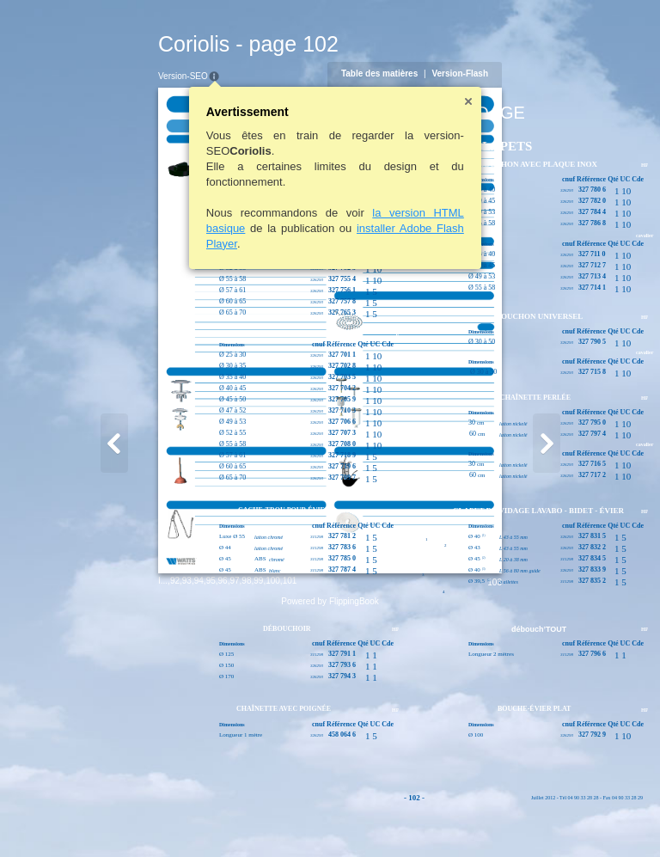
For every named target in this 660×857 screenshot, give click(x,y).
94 (114, 818)
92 (90, 818)
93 (102, 818)
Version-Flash (544, 73)
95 (126, 818)
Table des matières (463, 73)
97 (151, 818)
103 (578, 819)
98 (163, 818)
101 (206, 818)
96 (139, 818)
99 (175, 818)
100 (189, 818)
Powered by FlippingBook (329, 838)
